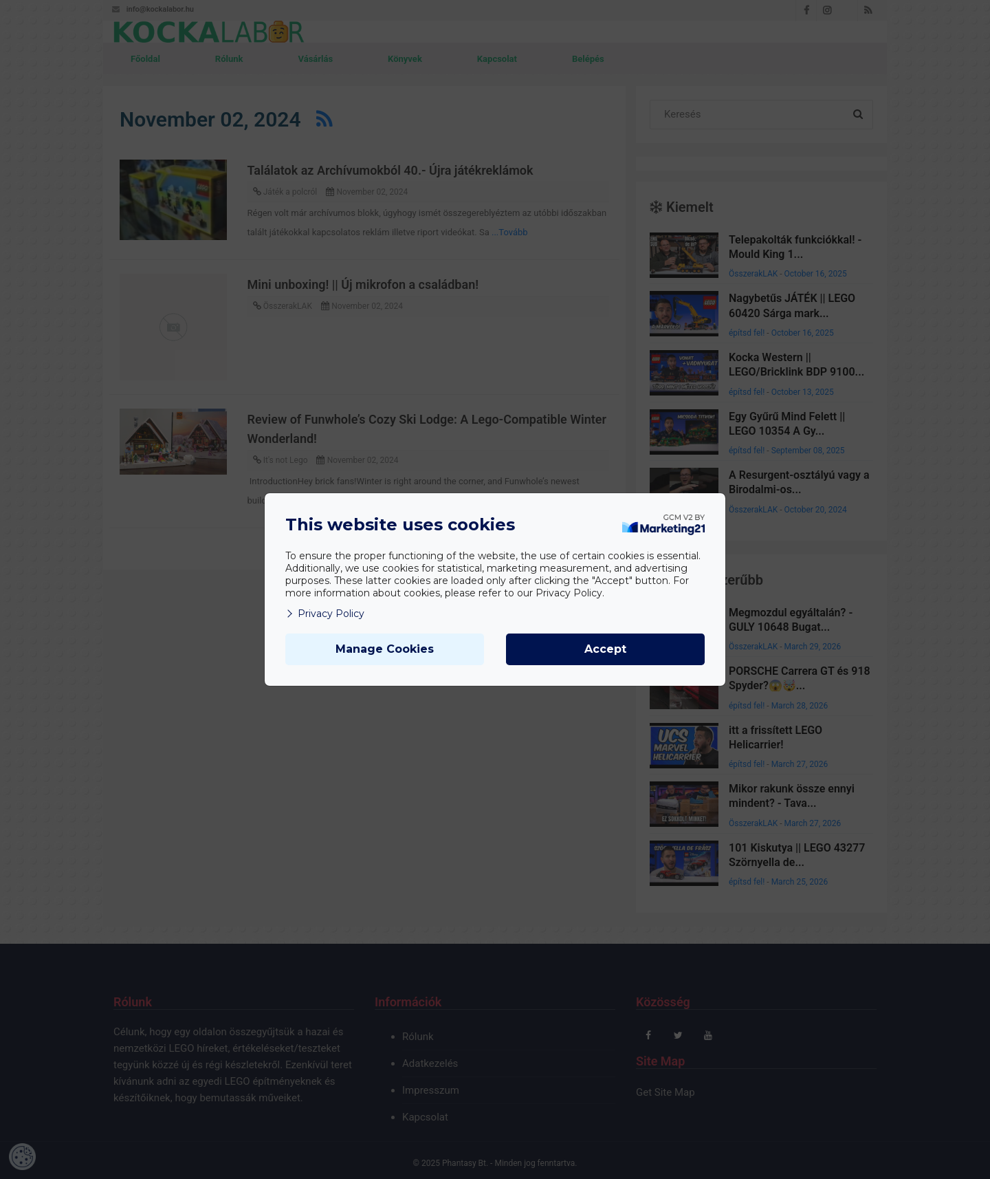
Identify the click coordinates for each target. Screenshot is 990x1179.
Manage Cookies (385, 649)
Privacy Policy (324, 613)
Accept (605, 649)
